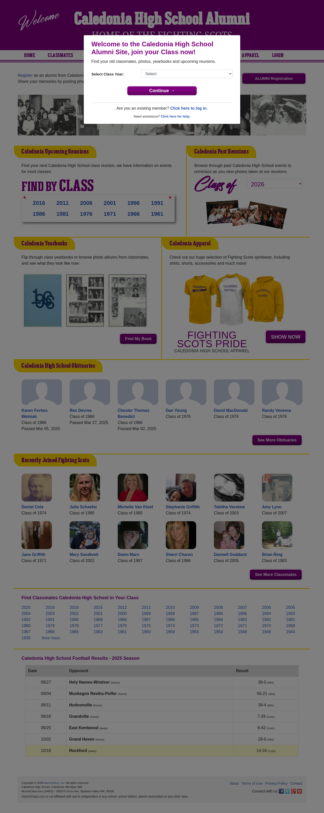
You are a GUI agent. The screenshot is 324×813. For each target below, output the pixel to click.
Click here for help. (175, 116)
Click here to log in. (189, 108)
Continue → (162, 90)
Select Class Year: (107, 74)
